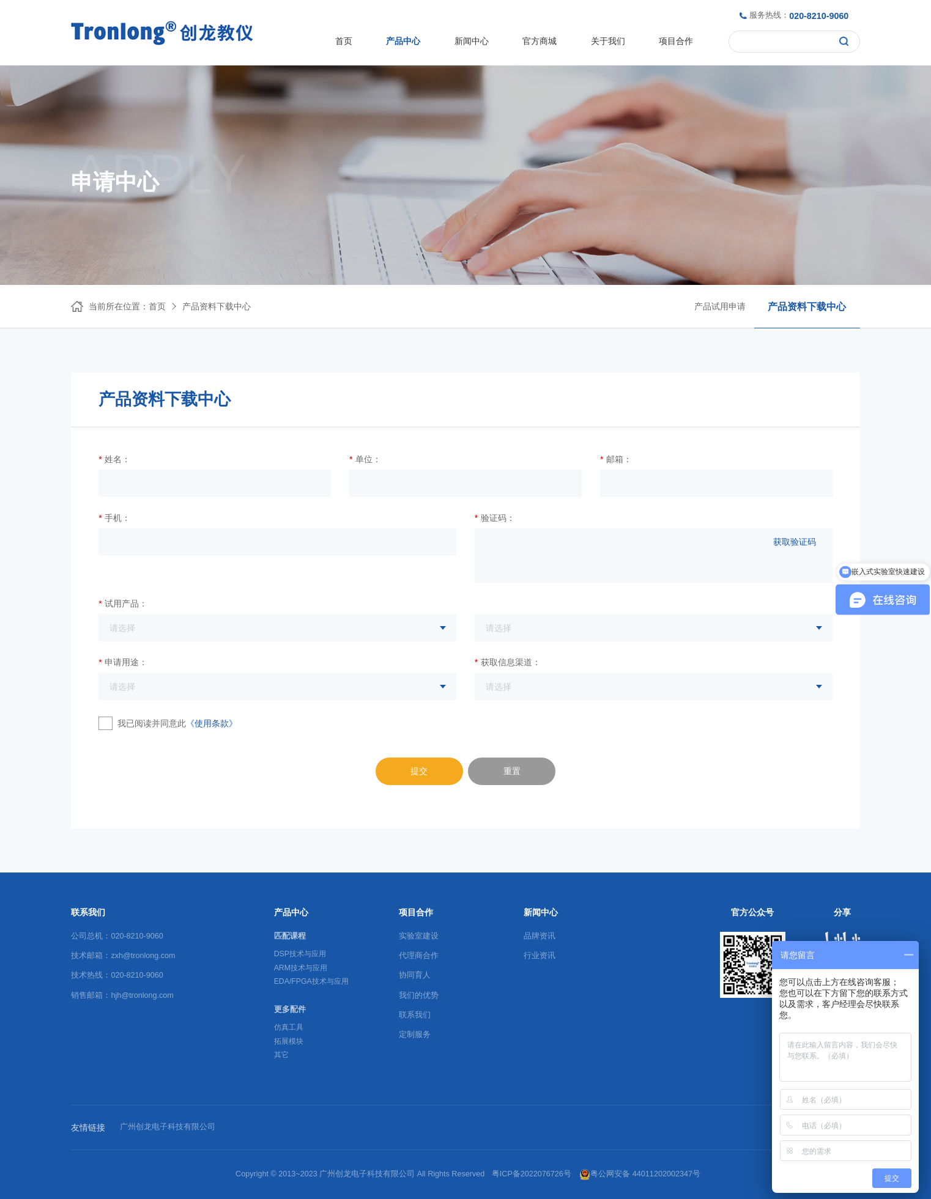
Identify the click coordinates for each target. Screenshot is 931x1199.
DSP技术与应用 (300, 954)
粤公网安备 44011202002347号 (639, 1174)
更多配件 (290, 1009)
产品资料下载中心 (216, 306)
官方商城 (539, 41)
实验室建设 (419, 936)
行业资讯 (539, 955)
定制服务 (415, 1034)
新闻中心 (471, 41)
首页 (343, 41)
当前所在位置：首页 (127, 306)
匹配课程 (290, 936)
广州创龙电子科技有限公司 (167, 1127)
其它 (281, 1054)
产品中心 (403, 41)
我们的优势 (419, 995)
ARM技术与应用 (300, 968)
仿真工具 (288, 1027)
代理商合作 (419, 955)
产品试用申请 (720, 306)
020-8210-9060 (818, 16)
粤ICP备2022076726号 (531, 1174)
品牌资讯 (539, 936)
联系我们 (415, 1015)
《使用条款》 (211, 723)
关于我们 (608, 41)
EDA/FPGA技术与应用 (311, 981)
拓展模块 (288, 1041)
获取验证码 (794, 542)
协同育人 (415, 975)
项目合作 (676, 41)
